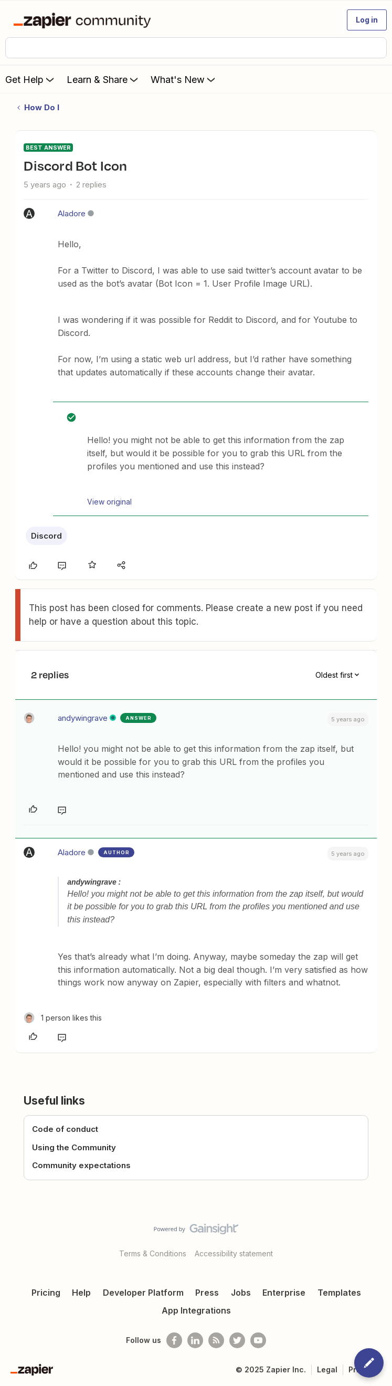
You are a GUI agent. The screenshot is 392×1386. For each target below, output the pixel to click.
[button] (367, 19)
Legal (327, 1369)
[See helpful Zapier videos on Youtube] (258, 1340)
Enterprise (283, 1292)
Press (207, 1292)
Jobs (241, 1292)
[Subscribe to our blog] (216, 1340)
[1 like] (63, 1017)
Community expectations (81, 1165)
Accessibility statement (234, 1253)
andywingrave (83, 718)
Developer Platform (143, 1292)
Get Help (30, 79)
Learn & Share (103, 79)
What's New (184, 79)
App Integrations (196, 1310)
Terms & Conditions (152, 1253)
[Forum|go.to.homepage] (84, 20)
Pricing (45, 1292)
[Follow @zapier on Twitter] (237, 1340)
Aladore (72, 213)
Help (81, 1292)
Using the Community (74, 1147)
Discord (46, 536)
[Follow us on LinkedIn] (195, 1340)
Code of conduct (65, 1129)
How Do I (41, 107)
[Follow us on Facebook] (174, 1340)
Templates (339, 1292)
